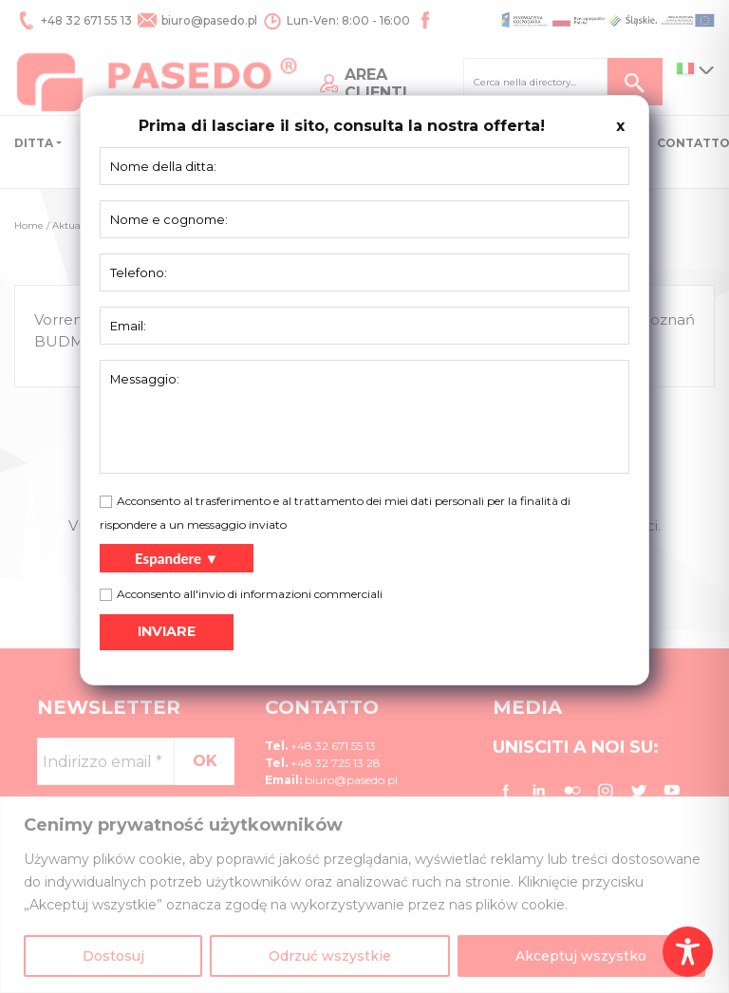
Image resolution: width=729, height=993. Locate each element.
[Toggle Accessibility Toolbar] (688, 952)
